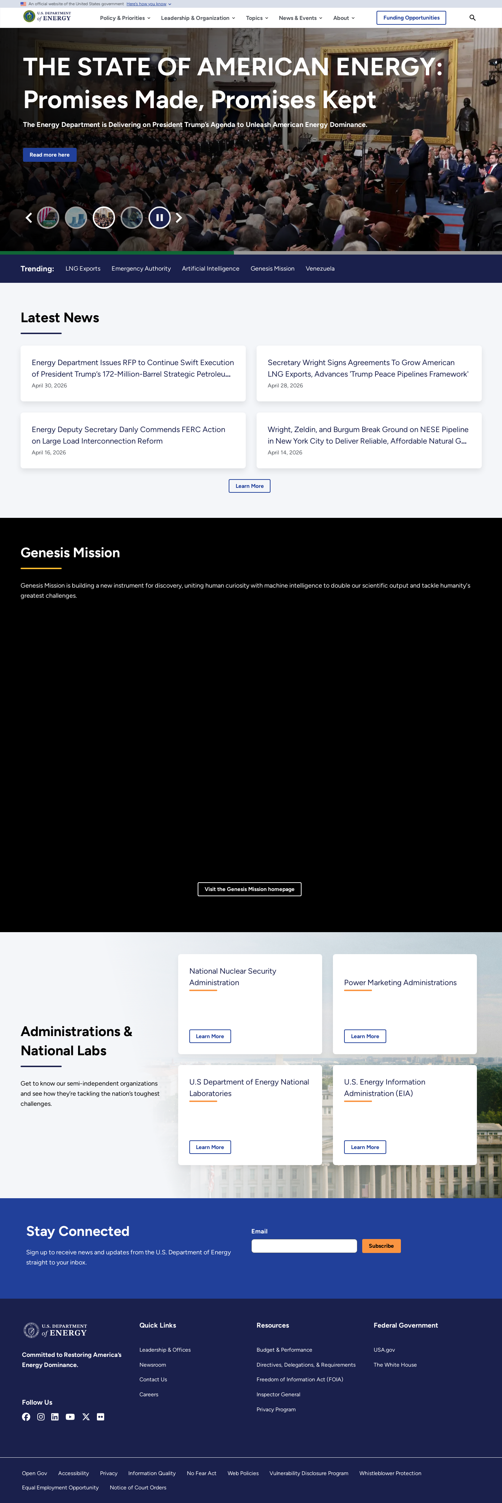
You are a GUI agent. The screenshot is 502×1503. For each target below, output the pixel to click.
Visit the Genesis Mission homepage (250, 889)
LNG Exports (83, 268)
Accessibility (73, 1473)
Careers (148, 1394)
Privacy (108, 1473)
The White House (395, 1364)
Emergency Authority (141, 268)
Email (259, 1231)
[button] (48, 217)
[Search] (473, 18)
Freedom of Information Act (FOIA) (300, 1379)
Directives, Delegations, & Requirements (306, 1364)
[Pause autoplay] (160, 217)
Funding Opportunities (411, 17)
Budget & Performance (284, 1349)
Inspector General (278, 1394)
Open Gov (34, 1473)
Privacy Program (276, 1409)
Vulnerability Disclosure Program (308, 1473)
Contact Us (153, 1379)
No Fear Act (201, 1473)
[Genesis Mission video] (251, 741)
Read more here (50, 154)
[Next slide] (179, 217)
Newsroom (152, 1364)
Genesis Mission (273, 268)
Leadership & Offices (165, 1349)
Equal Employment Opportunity (60, 1487)
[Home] (47, 19)
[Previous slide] (29, 217)
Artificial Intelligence (210, 268)
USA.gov (384, 1349)
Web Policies (243, 1473)
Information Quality (152, 1473)
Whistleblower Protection (390, 1473)
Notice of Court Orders (138, 1487)
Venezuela (320, 268)
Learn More (250, 486)
